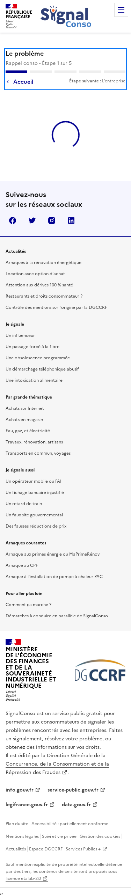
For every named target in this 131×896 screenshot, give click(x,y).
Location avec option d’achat (35, 274)
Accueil (23, 81)
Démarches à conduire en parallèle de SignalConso (57, 616)
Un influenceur (20, 335)
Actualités (16, 849)
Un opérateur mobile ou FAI (33, 481)
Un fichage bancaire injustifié (35, 492)
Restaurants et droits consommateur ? (44, 296)
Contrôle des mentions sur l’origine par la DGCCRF (56, 307)
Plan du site (17, 824)
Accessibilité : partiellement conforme (69, 824)
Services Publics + (83, 849)
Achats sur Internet (25, 408)
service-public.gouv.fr (73, 790)
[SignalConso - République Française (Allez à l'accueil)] (19, 15)
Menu (121, 10)
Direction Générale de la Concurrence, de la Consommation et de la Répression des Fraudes (57, 764)
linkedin (71, 220)
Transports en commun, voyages (38, 453)
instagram (52, 220)
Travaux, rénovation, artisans (34, 442)
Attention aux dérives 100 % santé (39, 285)
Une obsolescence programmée (38, 358)
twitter (32, 220)
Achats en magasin (24, 419)
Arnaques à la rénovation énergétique (43, 262)
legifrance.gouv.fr (27, 804)
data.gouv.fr (76, 804)
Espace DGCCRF (46, 849)
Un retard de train (24, 504)
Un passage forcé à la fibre (32, 347)
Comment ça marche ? (28, 605)
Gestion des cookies (100, 836)
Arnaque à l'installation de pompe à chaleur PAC (54, 576)
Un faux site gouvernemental (34, 515)
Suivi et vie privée (59, 836)
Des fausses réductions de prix (36, 526)
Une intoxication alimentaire (34, 380)
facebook (13, 220)
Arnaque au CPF (22, 565)
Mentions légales (22, 836)
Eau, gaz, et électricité (28, 431)
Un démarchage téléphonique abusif (42, 369)
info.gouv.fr (20, 790)
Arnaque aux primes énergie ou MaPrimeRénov (53, 554)
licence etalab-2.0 (23, 878)
